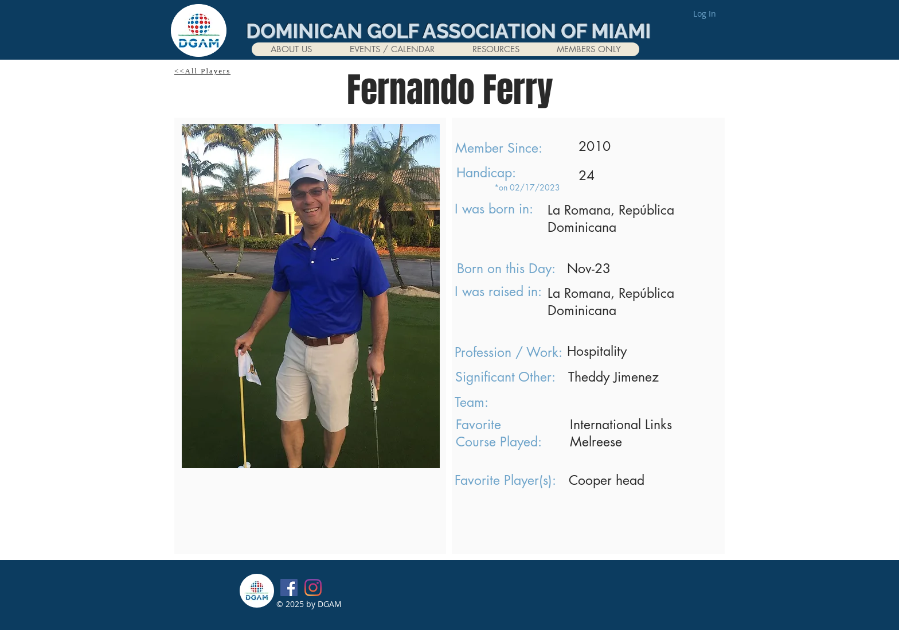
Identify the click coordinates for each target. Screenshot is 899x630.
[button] (291, 49)
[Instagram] (313, 587)
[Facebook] (289, 587)
